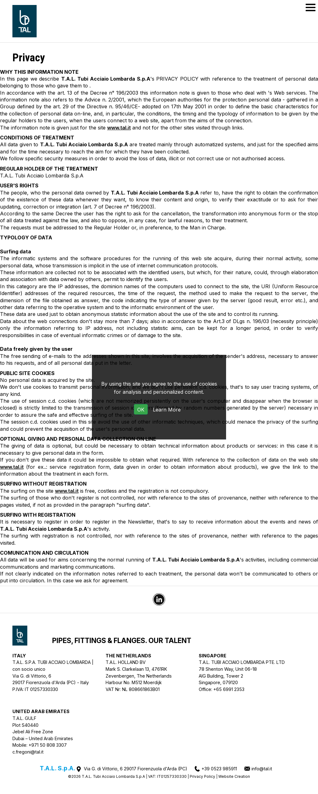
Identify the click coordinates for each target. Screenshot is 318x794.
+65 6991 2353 (228, 689)
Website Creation (234, 776)
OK (140, 409)
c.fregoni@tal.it (27, 751)
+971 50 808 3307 (48, 745)
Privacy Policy (202, 776)
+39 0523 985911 (219, 768)
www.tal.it (119, 128)
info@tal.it (262, 768)
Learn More (167, 409)
